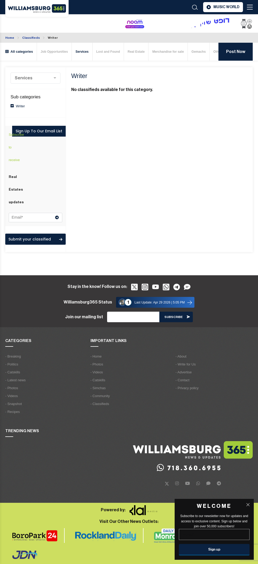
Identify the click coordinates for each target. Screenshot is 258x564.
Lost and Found (108, 52)
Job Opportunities (54, 52)
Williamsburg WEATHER (32, 24)
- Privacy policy (186, 388)
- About (180, 356)
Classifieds (31, 37)
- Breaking (13, 356)
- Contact (182, 380)
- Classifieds (99, 404)
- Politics (11, 364)
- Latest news (15, 380)
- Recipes (12, 412)
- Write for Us (185, 364)
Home (9, 37)
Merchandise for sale (168, 52)
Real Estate (136, 52)
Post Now (235, 52)
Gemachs (199, 52)
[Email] (133, 317)
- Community (100, 396)
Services (81, 52)
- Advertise (183, 372)
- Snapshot (13, 404)
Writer (53, 37)
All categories (19, 52)
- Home (96, 356)
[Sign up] (214, 550)
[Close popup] (248, 504)
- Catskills (12, 372)
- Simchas (98, 388)
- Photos (11, 388)
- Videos (11, 396)
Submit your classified (35, 239)
